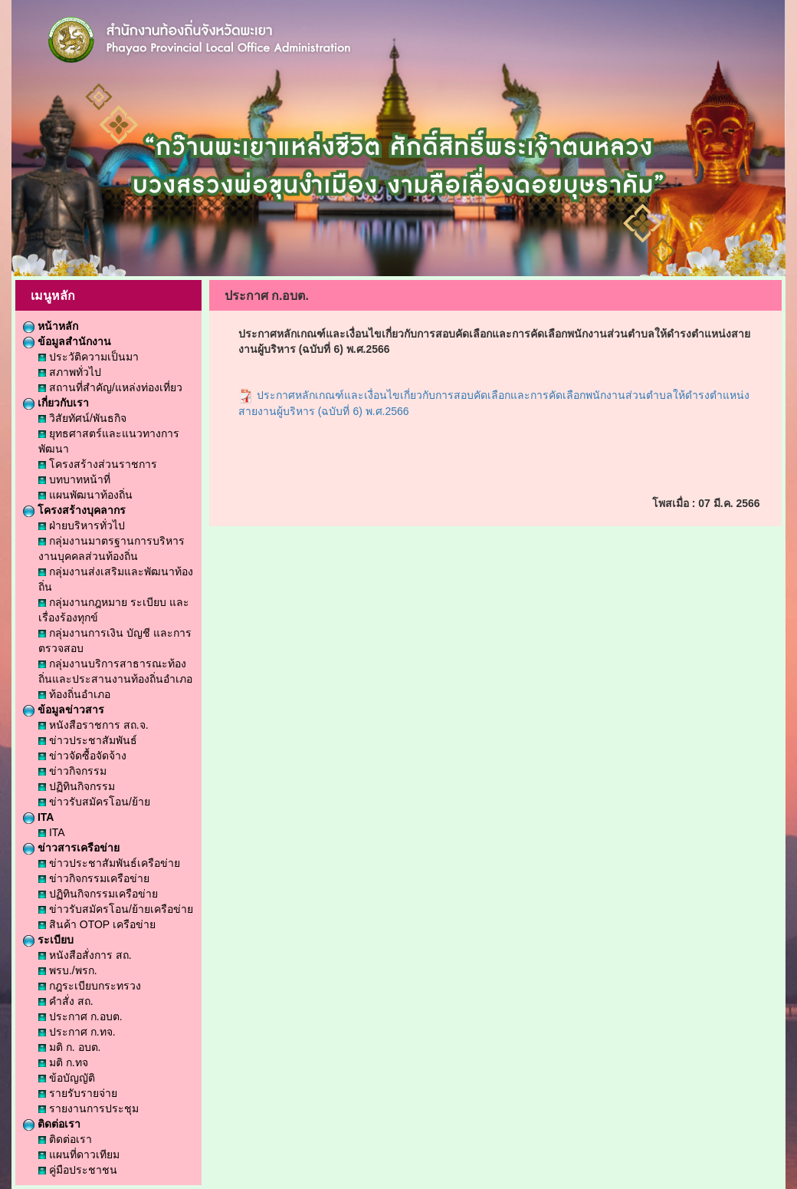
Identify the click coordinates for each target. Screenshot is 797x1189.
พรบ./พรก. (67, 970)
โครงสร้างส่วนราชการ (97, 464)
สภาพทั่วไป (69, 372)
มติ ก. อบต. (69, 1047)
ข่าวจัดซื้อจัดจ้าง (82, 755)
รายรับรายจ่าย (77, 1093)
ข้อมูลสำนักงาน (67, 341)
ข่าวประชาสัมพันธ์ (87, 740)
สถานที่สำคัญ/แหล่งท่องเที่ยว (110, 387)
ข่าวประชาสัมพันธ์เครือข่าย (109, 863)
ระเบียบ (48, 940)
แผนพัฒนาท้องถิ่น (85, 495)
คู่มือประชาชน (77, 1170)
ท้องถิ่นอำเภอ (74, 694)
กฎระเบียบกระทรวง (89, 986)
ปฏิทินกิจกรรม (76, 786)
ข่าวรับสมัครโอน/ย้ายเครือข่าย (115, 909)
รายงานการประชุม (88, 1108)
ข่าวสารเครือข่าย (71, 848)
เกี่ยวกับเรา (56, 403)
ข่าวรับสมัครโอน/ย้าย (94, 801)
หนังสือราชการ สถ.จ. (93, 725)
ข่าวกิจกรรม (72, 771)
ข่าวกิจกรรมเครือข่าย (93, 878)
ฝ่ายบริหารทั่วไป (81, 525)
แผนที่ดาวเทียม (79, 1154)
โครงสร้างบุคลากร (74, 510)
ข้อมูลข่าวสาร (63, 709)
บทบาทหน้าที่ (74, 479)
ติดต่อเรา (51, 1124)
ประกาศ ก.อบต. (80, 1016)
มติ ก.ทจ (63, 1062)
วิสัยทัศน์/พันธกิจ (82, 418)
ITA (38, 817)
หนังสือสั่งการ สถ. (85, 955)
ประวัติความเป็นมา (88, 357)
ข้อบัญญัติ (66, 1078)
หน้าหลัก (50, 326)
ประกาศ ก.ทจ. (77, 1032)
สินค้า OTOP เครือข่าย (97, 924)
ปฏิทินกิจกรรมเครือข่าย (98, 894)
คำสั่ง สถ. (65, 1001)
